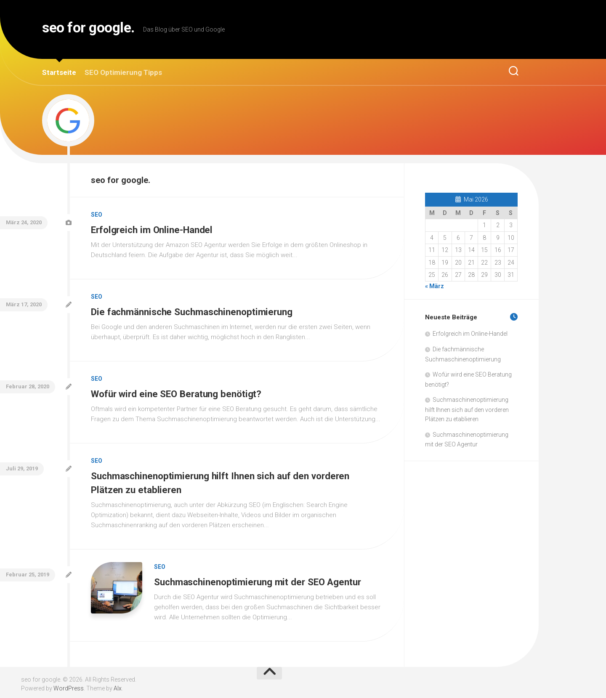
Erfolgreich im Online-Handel (153, 229)
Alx (118, 685)
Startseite (59, 72)
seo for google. (99, 29)
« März (434, 286)
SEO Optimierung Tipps (123, 72)
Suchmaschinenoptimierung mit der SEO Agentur (260, 578)
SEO (96, 214)
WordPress (68, 685)
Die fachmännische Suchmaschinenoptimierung (194, 310)
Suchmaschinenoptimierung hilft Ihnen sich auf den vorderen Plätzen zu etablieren (467, 409)
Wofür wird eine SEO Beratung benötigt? (179, 392)
